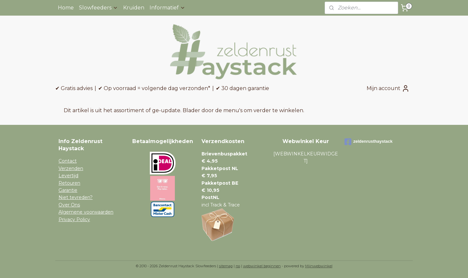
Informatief (167, 8)
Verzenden (70, 168)
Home (66, 8)
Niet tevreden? (75, 197)
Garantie (67, 190)
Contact (67, 161)
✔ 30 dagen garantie (242, 88)
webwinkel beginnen (262, 266)
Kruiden (133, 8)
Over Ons (69, 205)
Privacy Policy (74, 219)
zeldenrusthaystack (368, 142)
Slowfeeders (98, 8)
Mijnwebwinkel (318, 266)
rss (238, 266)
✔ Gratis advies (74, 88)
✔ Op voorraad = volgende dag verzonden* (154, 88)
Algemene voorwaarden (85, 212)
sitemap (226, 266)
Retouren (69, 183)
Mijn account (388, 88)
